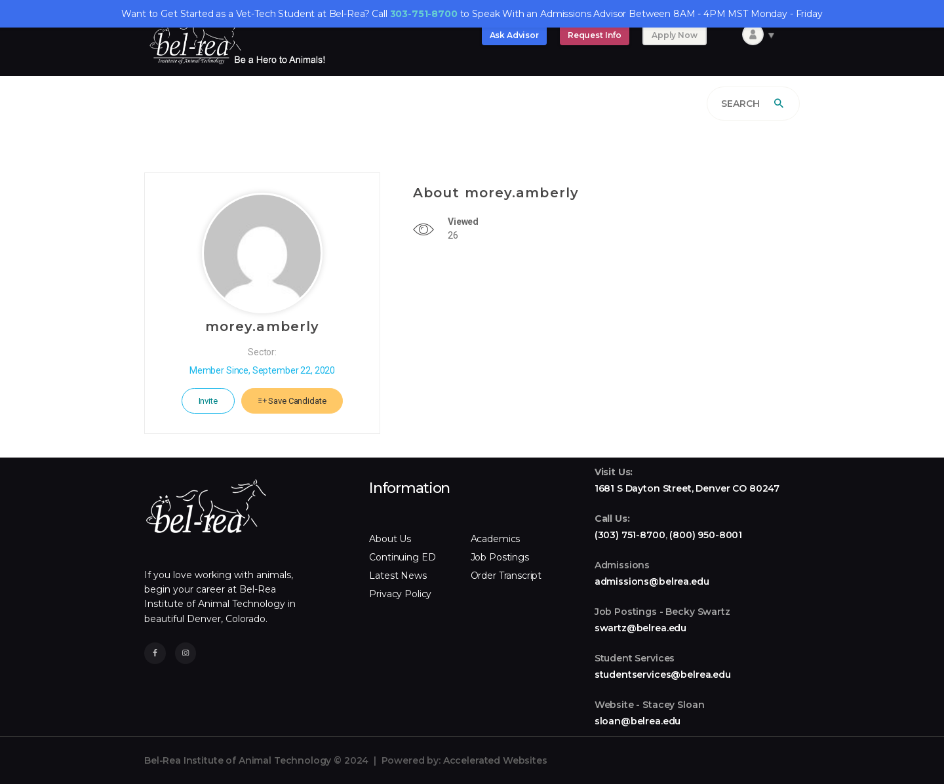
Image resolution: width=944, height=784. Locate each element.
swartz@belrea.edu (640, 628)
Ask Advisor (514, 35)
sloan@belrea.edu (638, 721)
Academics (496, 539)
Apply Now (675, 35)
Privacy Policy (400, 594)
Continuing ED (402, 557)
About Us (390, 539)
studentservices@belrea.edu (663, 674)
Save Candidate (292, 401)
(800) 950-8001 (705, 535)
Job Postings (500, 557)
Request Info (594, 35)
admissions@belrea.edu (652, 581)
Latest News (397, 575)
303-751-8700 (424, 14)
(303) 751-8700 (630, 535)
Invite (208, 401)
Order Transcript (506, 575)
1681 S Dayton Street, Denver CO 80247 (687, 488)
